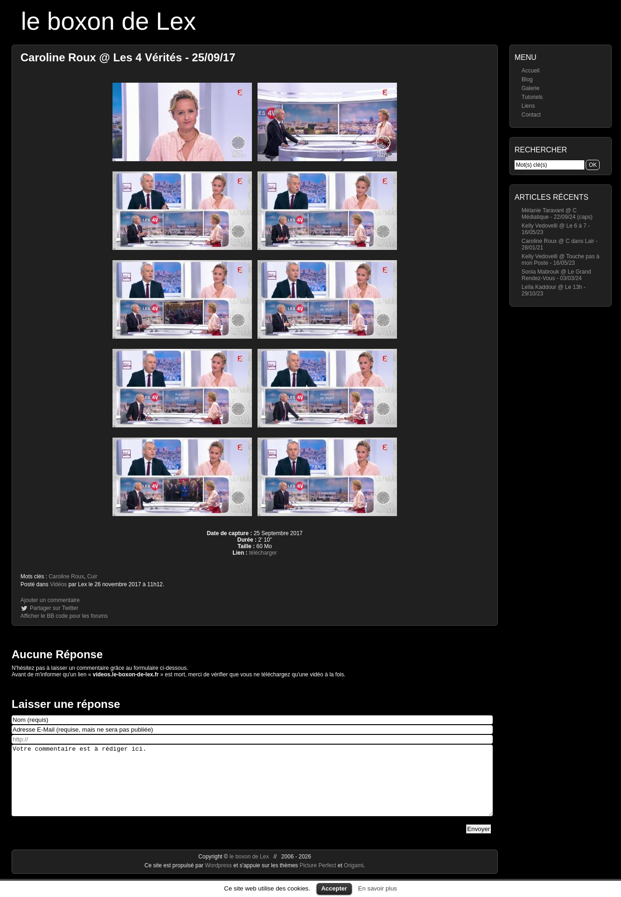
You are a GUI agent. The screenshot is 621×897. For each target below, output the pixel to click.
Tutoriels (532, 97)
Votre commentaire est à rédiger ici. (252, 787)
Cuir (92, 576)
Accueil (531, 70)
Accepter (334, 888)
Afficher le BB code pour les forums (64, 616)
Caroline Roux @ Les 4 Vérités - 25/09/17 (127, 57)
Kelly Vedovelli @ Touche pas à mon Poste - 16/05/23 (560, 259)
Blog (527, 79)
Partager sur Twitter (54, 608)
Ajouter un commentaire (49, 600)
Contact (531, 114)
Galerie (531, 88)
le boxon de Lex (108, 21)
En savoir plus (377, 888)
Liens (528, 106)
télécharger (263, 553)
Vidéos (58, 584)
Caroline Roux (66, 576)
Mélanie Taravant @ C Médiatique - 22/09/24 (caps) (557, 213)
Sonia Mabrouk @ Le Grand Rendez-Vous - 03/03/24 (556, 275)
